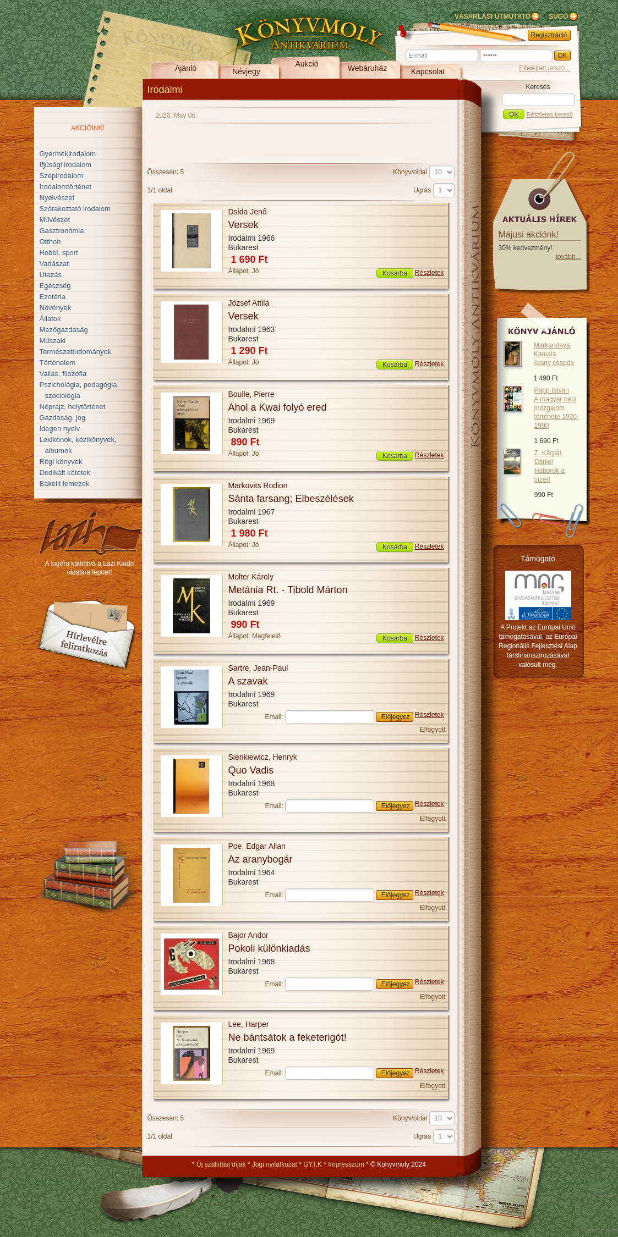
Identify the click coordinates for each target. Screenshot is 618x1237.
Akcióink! (88, 128)
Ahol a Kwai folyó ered (277, 407)
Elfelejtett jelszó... (544, 68)
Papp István (556, 407)
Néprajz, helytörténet (73, 406)
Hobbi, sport (59, 252)
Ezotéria (53, 296)
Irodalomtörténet (66, 187)
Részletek (429, 273)
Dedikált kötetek (65, 472)
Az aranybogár (260, 859)
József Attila (249, 303)
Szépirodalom (62, 176)
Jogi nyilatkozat (274, 1164)
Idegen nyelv (60, 428)
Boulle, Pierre (251, 394)
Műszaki (53, 340)
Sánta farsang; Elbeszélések (291, 498)
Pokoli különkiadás (269, 948)
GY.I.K (312, 1164)
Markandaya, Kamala (554, 354)
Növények (56, 307)
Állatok (50, 318)
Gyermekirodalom (68, 154)
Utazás (51, 274)
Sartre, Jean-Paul (258, 668)
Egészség (55, 285)
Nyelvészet (57, 198)
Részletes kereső (550, 114)
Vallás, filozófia (63, 373)
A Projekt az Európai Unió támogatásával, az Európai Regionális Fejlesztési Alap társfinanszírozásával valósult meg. (538, 646)
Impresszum (346, 1164)
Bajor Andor (248, 935)
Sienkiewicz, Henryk (262, 757)
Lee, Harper (248, 1024)
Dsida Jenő (247, 211)
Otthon (50, 242)
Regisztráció (549, 35)
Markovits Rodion (258, 485)
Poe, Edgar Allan (257, 846)
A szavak (248, 681)
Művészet (55, 220)
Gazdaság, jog (63, 417)
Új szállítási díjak (220, 1164)
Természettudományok (76, 351)
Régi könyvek (61, 461)
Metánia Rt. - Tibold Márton (288, 590)
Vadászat (54, 263)
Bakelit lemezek (65, 483)
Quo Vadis (251, 770)
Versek (243, 224)
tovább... (568, 257)
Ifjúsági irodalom (66, 165)
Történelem (58, 362)
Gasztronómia (62, 231)
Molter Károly (251, 576)
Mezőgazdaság (64, 329)
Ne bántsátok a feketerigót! (287, 1037)
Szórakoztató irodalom (75, 209)
